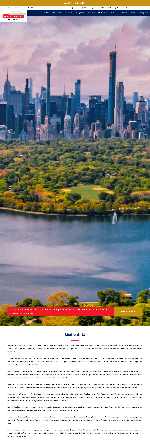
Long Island (91, 13)
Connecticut (68, 13)
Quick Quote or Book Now (75, 3)
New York (46, 13)
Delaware (124, 13)
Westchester (102, 13)
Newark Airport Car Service (13, 8)
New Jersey (57, 13)
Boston (132, 13)
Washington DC (143, 13)
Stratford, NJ (30, 8)
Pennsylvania (79, 13)
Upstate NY (113, 13)
